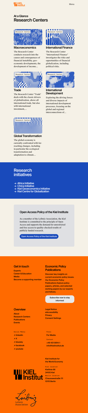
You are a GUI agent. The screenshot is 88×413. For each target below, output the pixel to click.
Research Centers (22, 316)
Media (16, 276)
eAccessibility (51, 312)
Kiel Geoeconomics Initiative (33, 188)
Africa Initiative (25, 183)
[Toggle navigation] (71, 4)
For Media (51, 335)
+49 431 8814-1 (53, 342)
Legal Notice (51, 309)
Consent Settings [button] (53, 318)
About (16, 313)
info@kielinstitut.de (55, 345)
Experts (17, 270)
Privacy (48, 315)
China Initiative (25, 186)
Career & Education (23, 273)
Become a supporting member (28, 279)
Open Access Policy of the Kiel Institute (39, 236)
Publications (19, 319)
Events (17, 322)
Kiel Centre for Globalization (33, 191)
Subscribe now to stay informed (60, 299)
